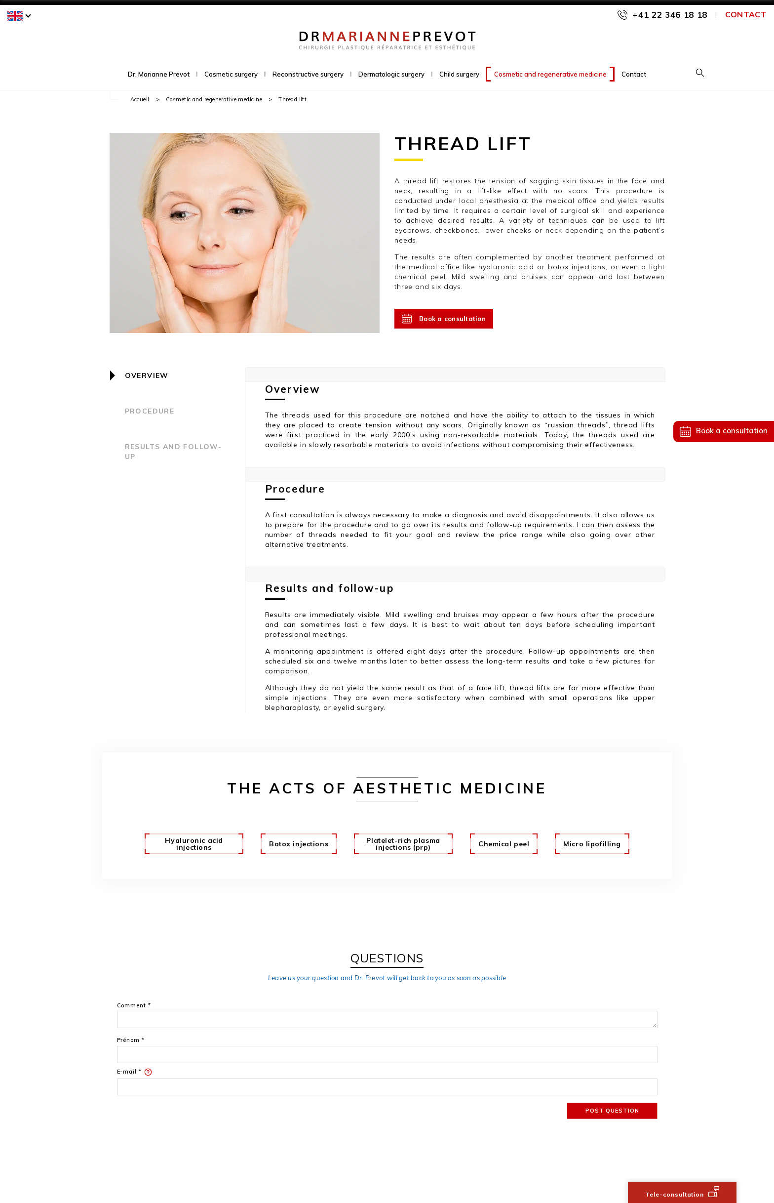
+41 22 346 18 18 (669, 15)
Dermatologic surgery (391, 74)
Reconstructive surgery (308, 74)
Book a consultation (444, 319)
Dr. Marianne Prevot (159, 74)
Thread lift (292, 99)
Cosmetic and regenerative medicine (550, 74)
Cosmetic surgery (231, 74)
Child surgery (459, 74)
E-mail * (134, 1072)
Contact (746, 14)
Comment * (134, 1005)
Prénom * (131, 1040)
